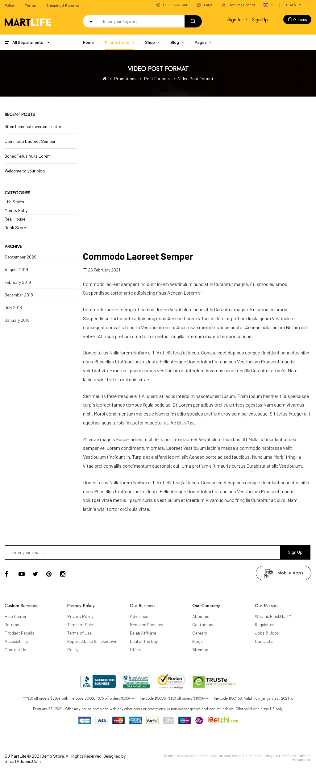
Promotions (117, 42)
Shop (150, 42)
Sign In (234, 19)
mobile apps (290, 572)
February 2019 (18, 282)
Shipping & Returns (62, 5)
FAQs (208, 4)
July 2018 (13, 307)
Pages (201, 42)
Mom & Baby (16, 210)
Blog (175, 42)
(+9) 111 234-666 (175, 4)
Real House (15, 218)
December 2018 (19, 294)
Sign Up (260, 19)
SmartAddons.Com (23, 761)
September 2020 (20, 256)
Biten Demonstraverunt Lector (33, 126)
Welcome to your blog (25, 170)
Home (88, 42)
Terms (30, 5)
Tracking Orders (241, 4)
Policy (10, 5)
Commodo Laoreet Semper (30, 141)
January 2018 (17, 320)
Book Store (15, 227)
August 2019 (16, 269)
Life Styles (14, 201)
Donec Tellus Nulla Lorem (28, 156)
